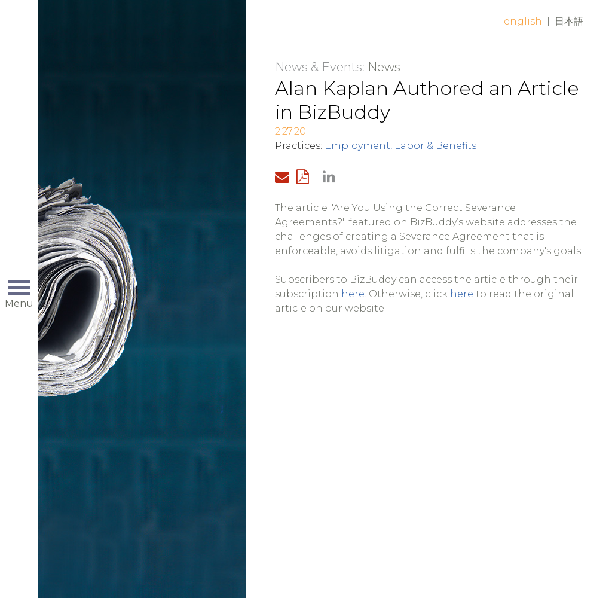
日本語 (569, 21)
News (384, 67)
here (353, 294)
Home (141, 31)
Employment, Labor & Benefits (400, 145)
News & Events (318, 67)
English (523, 21)
